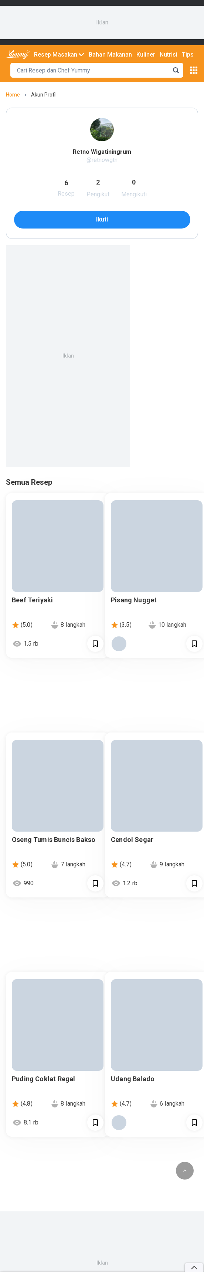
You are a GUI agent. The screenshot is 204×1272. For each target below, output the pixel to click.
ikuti (102, 219)
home (13, 95)
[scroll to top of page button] (185, 1171)
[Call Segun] (95, 644)
